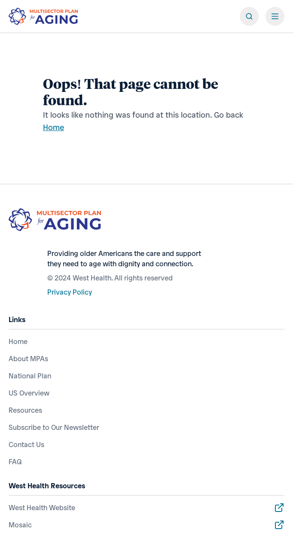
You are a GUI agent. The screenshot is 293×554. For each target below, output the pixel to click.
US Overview (29, 393)
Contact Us (26, 444)
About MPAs (28, 358)
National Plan (30, 375)
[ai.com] (43, 16)
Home (53, 127)
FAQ (15, 461)
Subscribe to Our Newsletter (54, 427)
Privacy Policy (69, 292)
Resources (25, 410)
